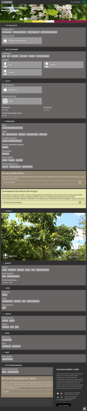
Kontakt (6, 392)
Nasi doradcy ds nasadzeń (13, 202)
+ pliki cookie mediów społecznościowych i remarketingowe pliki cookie (66, 398)
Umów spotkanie (9, 182)
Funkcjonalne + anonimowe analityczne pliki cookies (70, 393)
